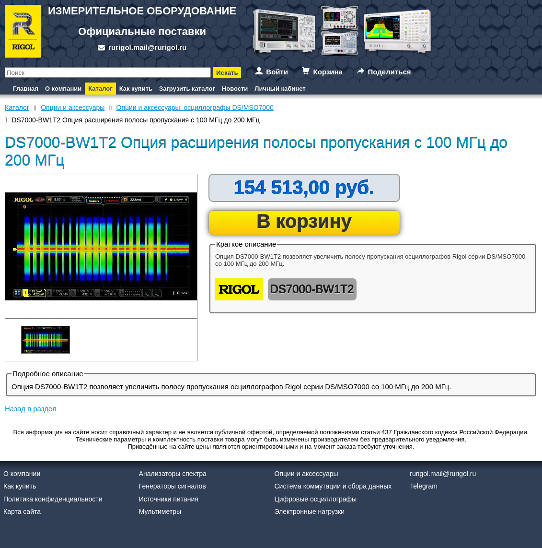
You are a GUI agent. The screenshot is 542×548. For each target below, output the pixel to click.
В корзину (304, 221)
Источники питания (168, 499)
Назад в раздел (31, 409)
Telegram (424, 486)
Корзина (328, 72)
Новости (235, 88)
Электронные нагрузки (310, 511)
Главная (25, 88)
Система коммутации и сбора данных (333, 486)
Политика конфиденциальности (53, 499)
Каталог (100, 88)
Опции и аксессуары (306, 473)
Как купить (135, 88)
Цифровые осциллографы (316, 499)
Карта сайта (22, 511)
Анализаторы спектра (173, 473)
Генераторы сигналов (172, 486)
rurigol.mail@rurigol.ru (147, 47)
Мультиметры (160, 511)
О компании (63, 88)
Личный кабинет (279, 88)
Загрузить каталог (187, 88)
